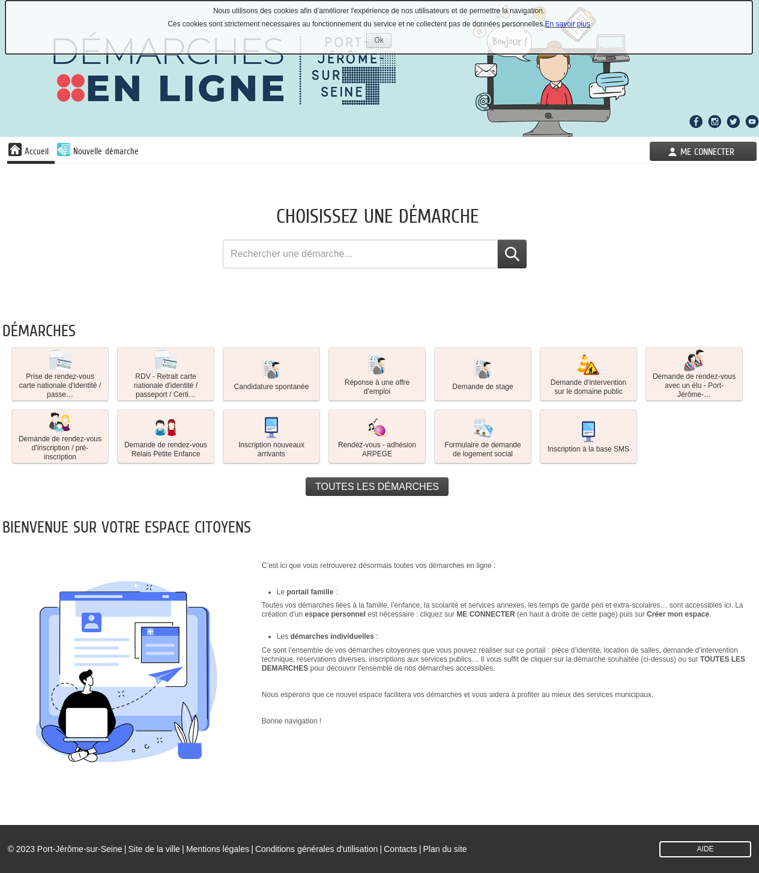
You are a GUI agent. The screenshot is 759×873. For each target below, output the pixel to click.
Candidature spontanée (271, 373)
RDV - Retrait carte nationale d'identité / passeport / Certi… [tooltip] (166, 374)
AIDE (705, 849)
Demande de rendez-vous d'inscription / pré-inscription (60, 436)
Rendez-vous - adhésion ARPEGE (377, 436)
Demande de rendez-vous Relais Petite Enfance (165, 436)
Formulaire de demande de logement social (482, 436)
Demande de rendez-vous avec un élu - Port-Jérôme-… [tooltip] (694, 374)
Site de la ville (154, 849)
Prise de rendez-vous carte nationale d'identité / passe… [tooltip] (60, 374)
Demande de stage (482, 373)
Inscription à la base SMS (588, 435)
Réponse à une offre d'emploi (377, 374)
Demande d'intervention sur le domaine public (588, 374)
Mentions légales (217, 849)
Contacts (400, 849)
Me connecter (707, 152)
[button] (60, 374)
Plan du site (445, 849)
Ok (382, 41)
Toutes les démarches (377, 487)
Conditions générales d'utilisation (316, 849)
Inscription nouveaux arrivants (271, 436)
